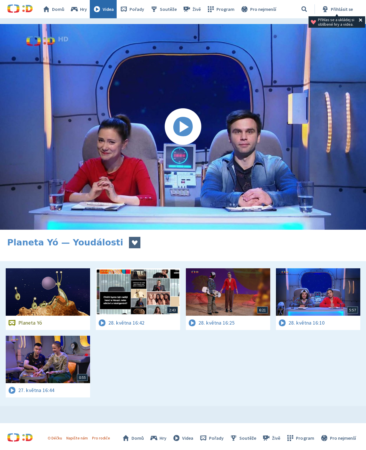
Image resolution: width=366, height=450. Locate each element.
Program (220, 9)
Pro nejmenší (258, 9)
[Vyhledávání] (304, 9)
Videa (103, 9)
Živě (191, 9)
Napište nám (76, 438)
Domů (53, 9)
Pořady (132, 9)
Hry (78, 9)
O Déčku (55, 438)
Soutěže (163, 9)
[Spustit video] (183, 127)
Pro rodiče (101, 438)
